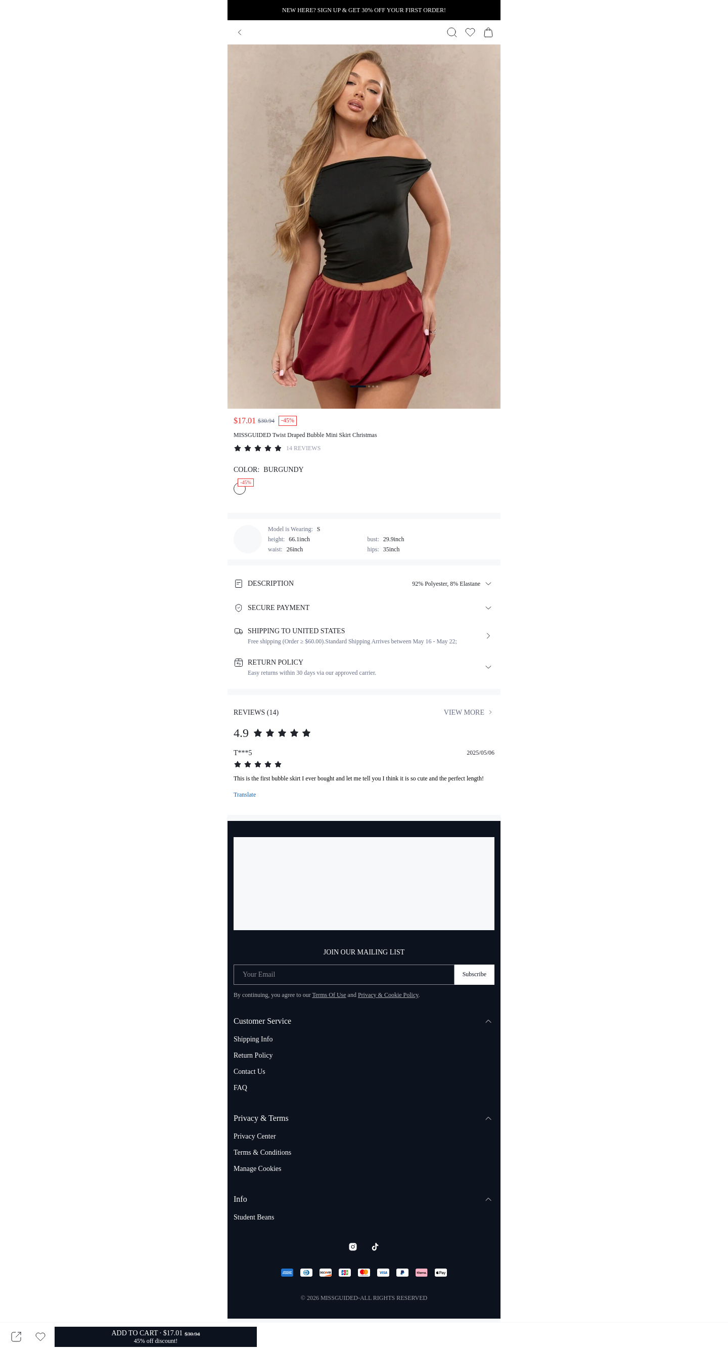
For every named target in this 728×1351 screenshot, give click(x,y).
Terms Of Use (329, 994)
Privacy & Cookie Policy (388, 994)
